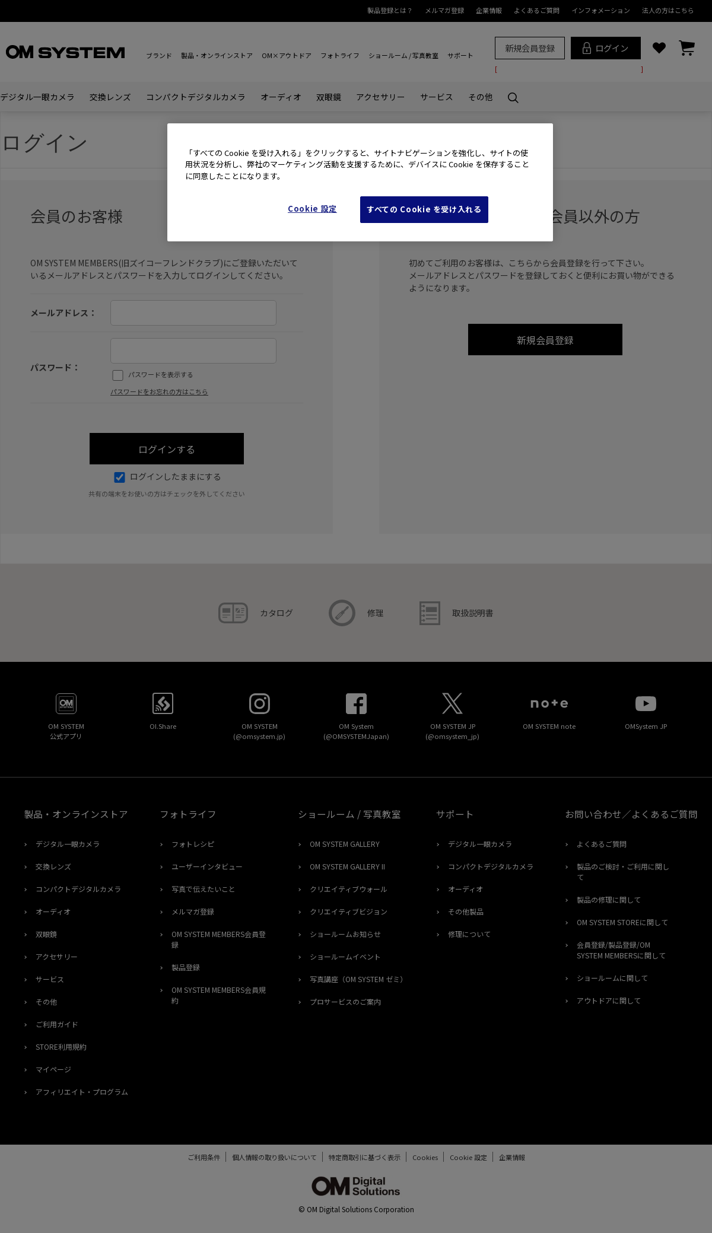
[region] (360, 182)
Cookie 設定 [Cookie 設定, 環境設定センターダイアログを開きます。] (312, 208)
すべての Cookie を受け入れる (424, 209)
